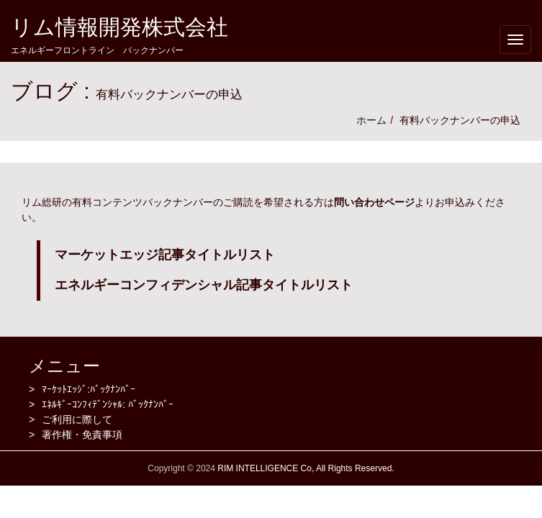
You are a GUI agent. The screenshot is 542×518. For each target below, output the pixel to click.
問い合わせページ (374, 202)
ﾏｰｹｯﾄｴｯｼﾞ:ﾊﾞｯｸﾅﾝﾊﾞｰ (88, 389)
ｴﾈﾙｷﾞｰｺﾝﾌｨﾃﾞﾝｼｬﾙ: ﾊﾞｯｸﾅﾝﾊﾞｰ (107, 404)
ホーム (371, 120)
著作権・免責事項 (82, 434)
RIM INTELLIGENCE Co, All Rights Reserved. (304, 468)
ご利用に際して (77, 419)
